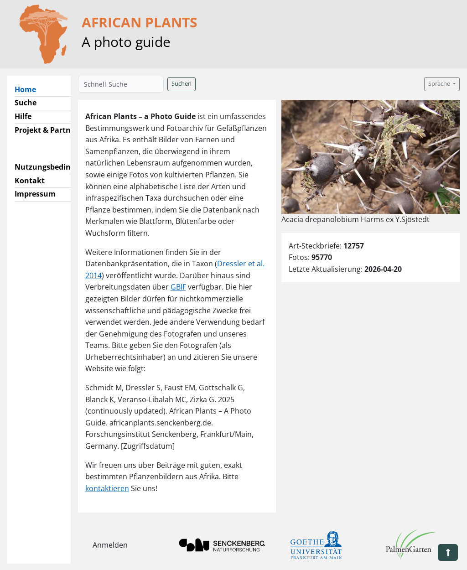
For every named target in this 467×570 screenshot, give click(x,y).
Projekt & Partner (46, 130)
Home (29, 88)
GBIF (178, 287)
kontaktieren (107, 488)
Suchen (181, 84)
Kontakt (30, 181)
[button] (448, 552)
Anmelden (110, 545)
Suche (25, 103)
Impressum (35, 194)
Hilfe (23, 116)
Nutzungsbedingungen (56, 167)
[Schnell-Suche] (121, 84)
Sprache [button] (439, 84)
